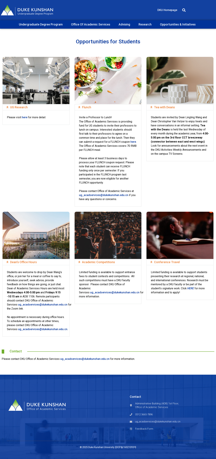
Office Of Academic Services (91, 24)
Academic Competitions (98, 262)
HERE (190, 288)
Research (146, 24)
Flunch (86, 107)
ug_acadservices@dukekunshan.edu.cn (103, 195)
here (24, 117)
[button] (184, 10)
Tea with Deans (164, 107)
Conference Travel (167, 262)
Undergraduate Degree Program (41, 24)
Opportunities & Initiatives (178, 24)
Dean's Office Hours (23, 262)
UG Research (19, 107)
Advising (125, 24)
